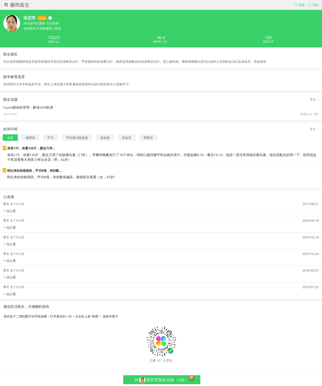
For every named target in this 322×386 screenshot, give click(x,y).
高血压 (126, 137)
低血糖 (105, 137)
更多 (313, 99)
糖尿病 (30, 137)
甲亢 (50, 137)
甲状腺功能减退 (77, 137)
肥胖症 (148, 137)
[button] (301, 5)
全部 (10, 137)
